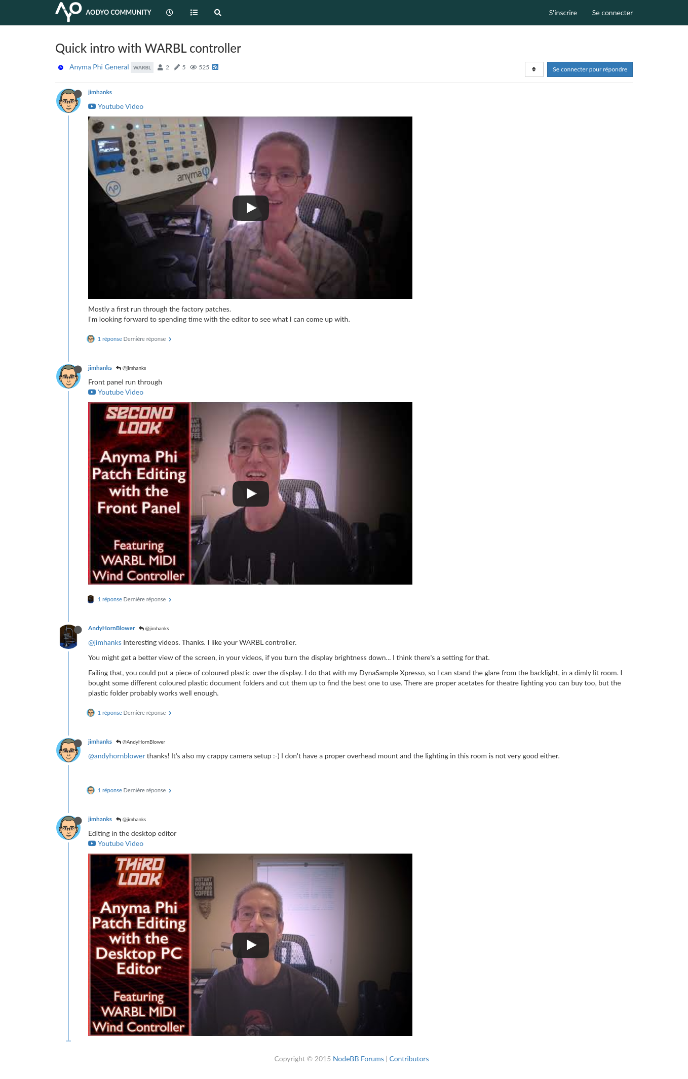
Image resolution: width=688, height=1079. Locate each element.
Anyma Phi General (99, 66)
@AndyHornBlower (140, 742)
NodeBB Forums (358, 1058)
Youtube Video (115, 106)
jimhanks (100, 92)
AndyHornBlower (111, 628)
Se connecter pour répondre (590, 69)
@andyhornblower (116, 755)
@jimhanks (131, 368)
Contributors (409, 1058)
